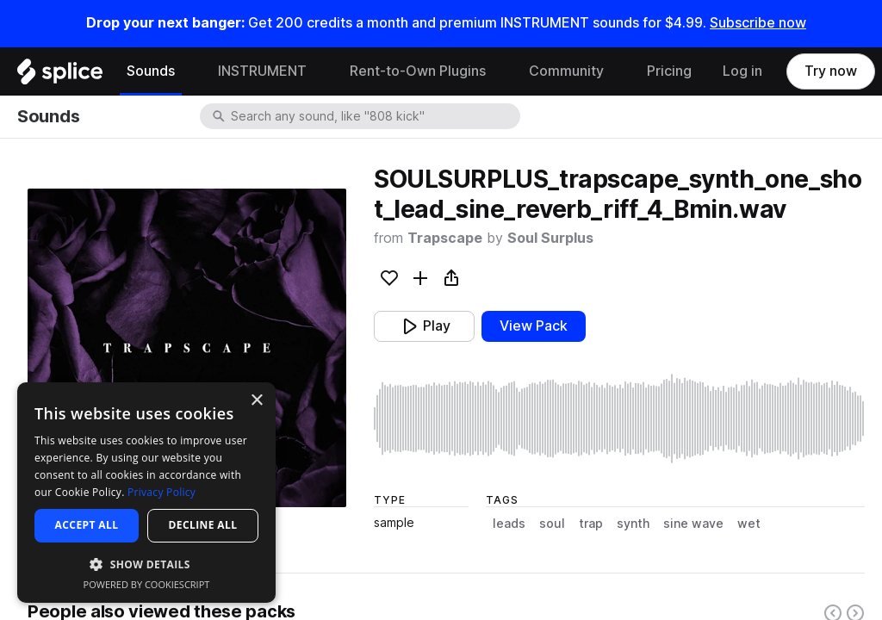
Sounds (151, 71)
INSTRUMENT (262, 71)
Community (566, 71)
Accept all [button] (87, 525)
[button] (146, 564)
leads (509, 523)
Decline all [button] (203, 525)
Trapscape (444, 238)
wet (749, 523)
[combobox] (374, 116)
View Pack (534, 326)
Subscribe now (758, 23)
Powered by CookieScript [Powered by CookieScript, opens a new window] (147, 584)
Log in (742, 71)
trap (591, 523)
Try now (830, 71)
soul (552, 523)
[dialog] (146, 492)
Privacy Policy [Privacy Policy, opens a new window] (161, 492)
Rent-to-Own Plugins (418, 71)
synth (633, 523)
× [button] (256, 400)
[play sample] (619, 418)
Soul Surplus (550, 238)
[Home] (59, 76)
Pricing (669, 71)
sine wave (693, 523)
